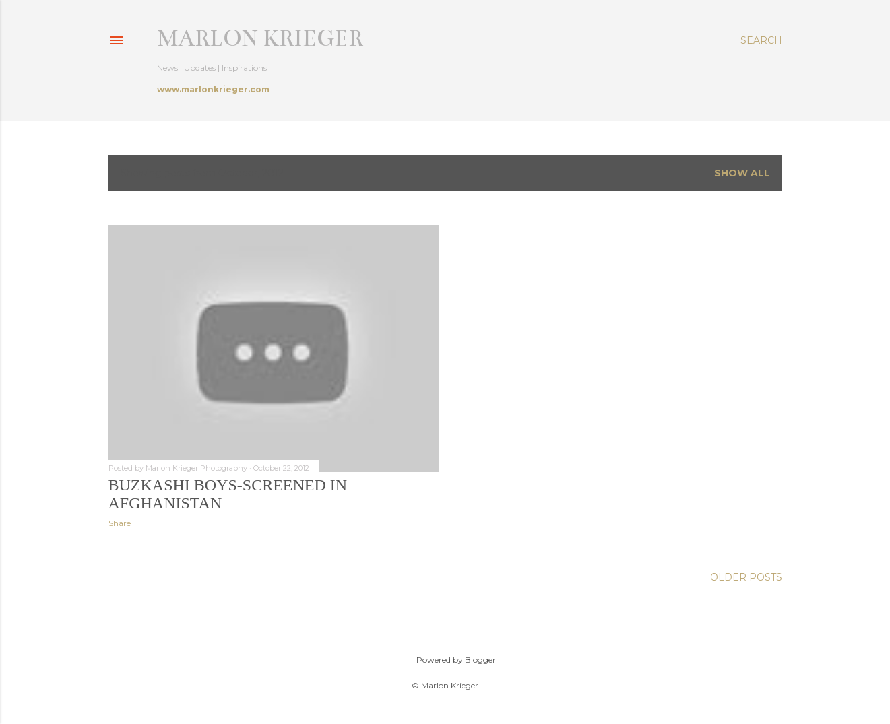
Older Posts (746, 577)
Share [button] (119, 523)
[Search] (761, 40)
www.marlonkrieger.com (213, 89)
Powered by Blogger (445, 660)
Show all (742, 173)
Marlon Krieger (260, 38)
